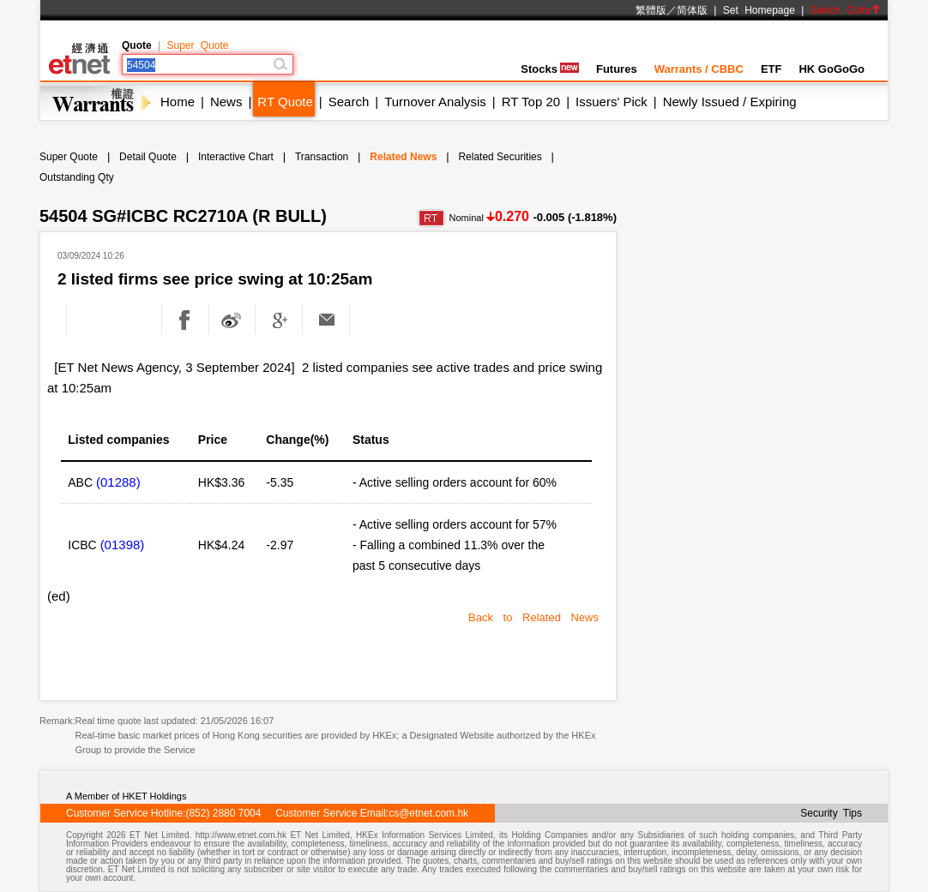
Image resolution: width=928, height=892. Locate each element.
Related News (403, 157)
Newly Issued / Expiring (730, 101)
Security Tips (831, 813)
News (226, 101)
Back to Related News (533, 617)
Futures (616, 69)
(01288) (118, 482)
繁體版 (651, 10)
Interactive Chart (236, 157)
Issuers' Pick (611, 101)
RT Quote (284, 101)
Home (177, 101)
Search (349, 101)
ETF (771, 69)
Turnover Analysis (435, 101)
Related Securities (499, 157)
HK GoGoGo (831, 69)
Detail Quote (148, 157)
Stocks (550, 69)
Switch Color (845, 10)
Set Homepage (759, 10)
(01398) (122, 544)
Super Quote (197, 45)
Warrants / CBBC (699, 69)
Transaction (321, 157)
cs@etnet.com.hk (428, 813)
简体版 (692, 10)
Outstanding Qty (76, 177)
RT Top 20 (531, 101)
